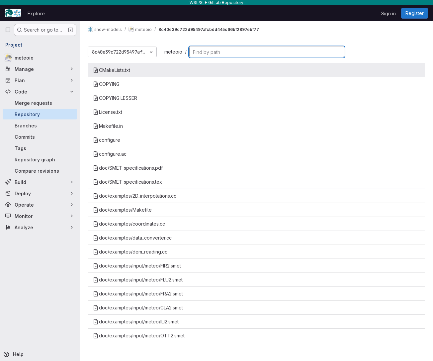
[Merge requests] (40, 102)
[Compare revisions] (40, 170)
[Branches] (40, 125)
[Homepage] (13, 13)
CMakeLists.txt (111, 70)
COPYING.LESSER (115, 98)
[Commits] (40, 136)
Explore (36, 13)
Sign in (388, 13)
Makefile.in (108, 126)
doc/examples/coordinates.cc (129, 224)
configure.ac (110, 154)
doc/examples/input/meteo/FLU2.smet (138, 279)
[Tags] (40, 148)
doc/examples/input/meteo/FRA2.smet (138, 293)
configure (106, 140)
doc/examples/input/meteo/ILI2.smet (136, 321)
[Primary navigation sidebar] (8, 30)
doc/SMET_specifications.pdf (128, 168)
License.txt (107, 112)
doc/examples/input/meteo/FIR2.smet (137, 266)
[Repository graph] (40, 159)
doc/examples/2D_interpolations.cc (134, 196)
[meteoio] (40, 57)
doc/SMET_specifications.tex (127, 182)
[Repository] (40, 114)
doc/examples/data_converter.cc (132, 238)
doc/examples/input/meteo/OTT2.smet (139, 335)
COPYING (106, 84)
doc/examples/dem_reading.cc (130, 252)
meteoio (173, 52)
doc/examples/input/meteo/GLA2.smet (138, 307)
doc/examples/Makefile (122, 210)
